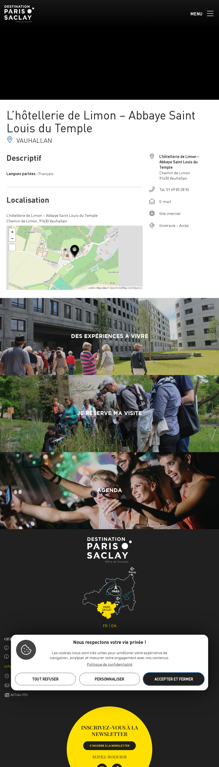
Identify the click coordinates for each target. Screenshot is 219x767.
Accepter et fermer (173, 678)
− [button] (12, 238)
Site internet (170, 213)
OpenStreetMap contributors (126, 287)
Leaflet (91, 287)
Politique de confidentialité (109, 664)
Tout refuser (45, 678)
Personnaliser (109, 678)
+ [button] (12, 231)
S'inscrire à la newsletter (109, 745)
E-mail (165, 201)
